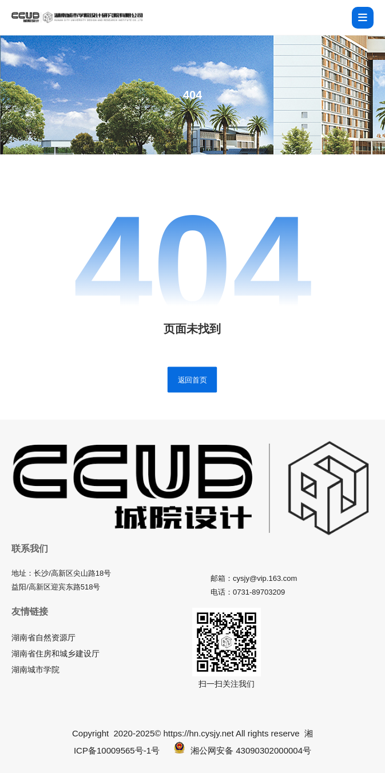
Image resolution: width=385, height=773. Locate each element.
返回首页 (192, 379)
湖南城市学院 (35, 669)
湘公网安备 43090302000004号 (242, 750)
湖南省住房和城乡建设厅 (55, 653)
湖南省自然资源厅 (43, 637)
